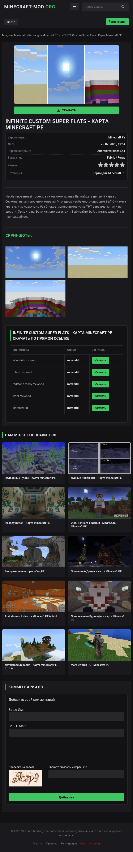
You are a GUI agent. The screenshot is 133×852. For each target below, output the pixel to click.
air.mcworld (20, 408)
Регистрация (117, 21)
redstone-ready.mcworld (28, 384)
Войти (11, 22)
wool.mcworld (22, 396)
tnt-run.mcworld (23, 372)
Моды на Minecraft (14, 35)
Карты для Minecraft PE (43, 35)
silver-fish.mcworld (25, 360)
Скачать (66, 110)
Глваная (38, 843)
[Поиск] (123, 6)
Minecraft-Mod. (29, 6)
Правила (51, 843)
